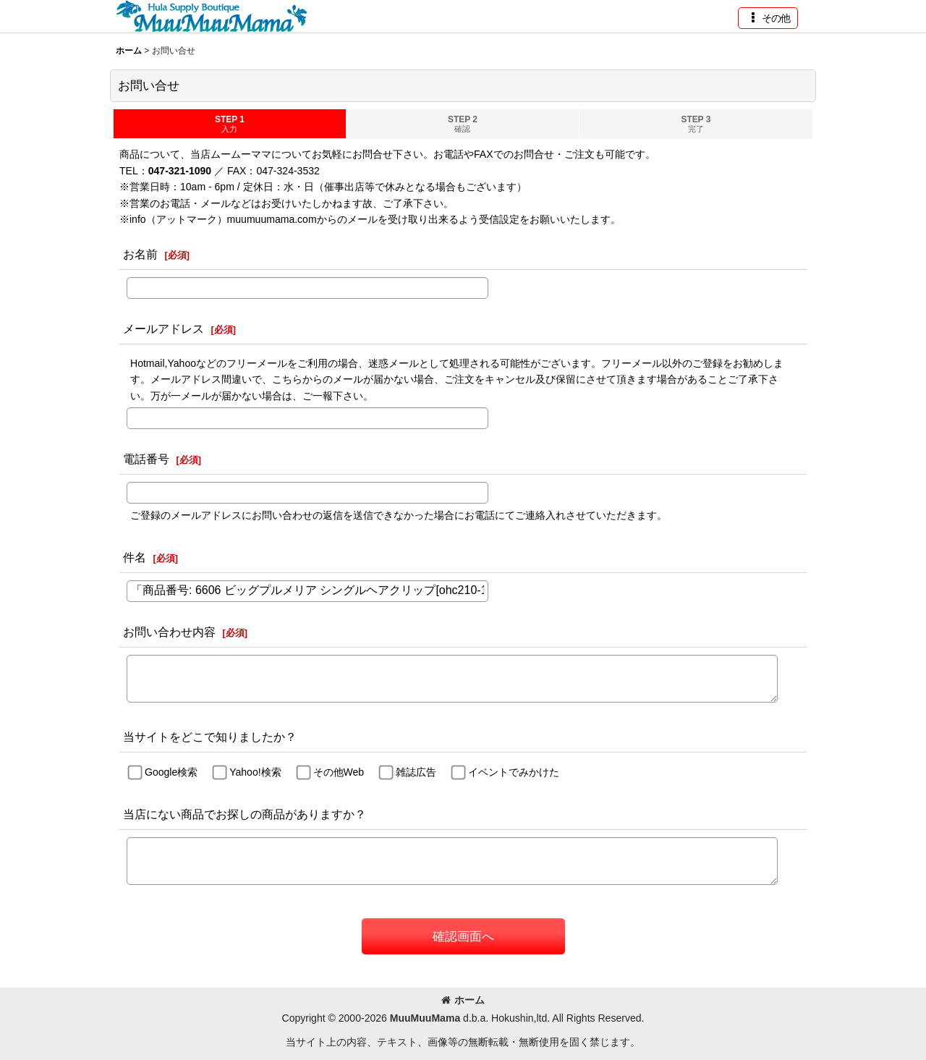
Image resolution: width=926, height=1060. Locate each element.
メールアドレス (163, 328)
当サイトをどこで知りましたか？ (210, 736)
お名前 (140, 253)
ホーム (463, 1000)
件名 (134, 557)
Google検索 (171, 772)
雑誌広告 (416, 772)
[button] (768, 18)
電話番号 (146, 458)
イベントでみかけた (513, 772)
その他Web (339, 772)
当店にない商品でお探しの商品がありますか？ (244, 814)
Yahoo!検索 (255, 772)
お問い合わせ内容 (169, 631)
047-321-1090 (179, 171)
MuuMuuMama (425, 1018)
